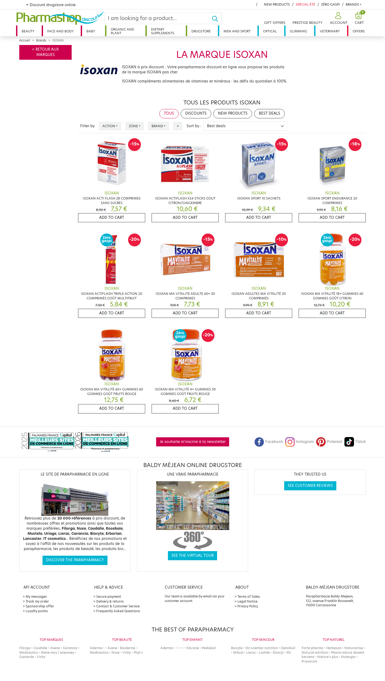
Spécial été (305, 4)
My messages (36, 596)
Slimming (298, 31)
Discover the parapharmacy (75, 560)
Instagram (299, 441)
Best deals (269, 113)
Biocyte (236, 648)
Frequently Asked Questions (118, 611)
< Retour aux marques (45, 52)
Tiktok (355, 441)
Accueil (24, 40)
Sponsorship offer (40, 606)
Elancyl (278, 652)
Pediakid (208, 648)
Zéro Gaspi (330, 4)
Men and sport (237, 31)
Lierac (251, 652)
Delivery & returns (110, 601)
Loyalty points (37, 611)
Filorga (24, 648)
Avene (55, 648)
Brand (157, 126)
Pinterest (329, 441)
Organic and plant (122, 31)
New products (277, 4)
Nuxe (115, 652)
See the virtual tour (192, 555)
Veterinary (330, 31)
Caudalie (40, 648)
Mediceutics (28, 652)
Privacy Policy (247, 606)
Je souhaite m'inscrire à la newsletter (193, 441)
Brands (352, 4)
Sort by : (194, 126)
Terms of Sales (248, 596)
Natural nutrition (315, 652)
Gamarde (26, 656)
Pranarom (309, 661)
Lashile (264, 652)
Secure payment (108, 596)
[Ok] (216, 18)
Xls (288, 652)
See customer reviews (310, 485)
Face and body (60, 31)
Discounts (196, 113)
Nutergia (348, 656)
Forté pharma (312, 648)
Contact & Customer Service (118, 606)
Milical (238, 652)
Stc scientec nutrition (261, 648)
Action (108, 126)
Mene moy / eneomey (57, 652)
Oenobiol (288, 648)
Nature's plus (327, 656)
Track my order (37, 601)
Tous (169, 113)
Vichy (41, 656)
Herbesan (333, 648)
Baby (90, 31)
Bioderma (127, 648)
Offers (359, 31)
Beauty (28, 31)
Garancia (70, 648)
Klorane (193, 648)
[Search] (158, 18)
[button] (338, 18)
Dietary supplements (162, 31)
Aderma (96, 648)
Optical (270, 31)
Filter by (87, 126)
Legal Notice (247, 601)
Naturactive (353, 648)
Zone (133, 126)
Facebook (269, 441)
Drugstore (201, 31)
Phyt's (138, 652)
